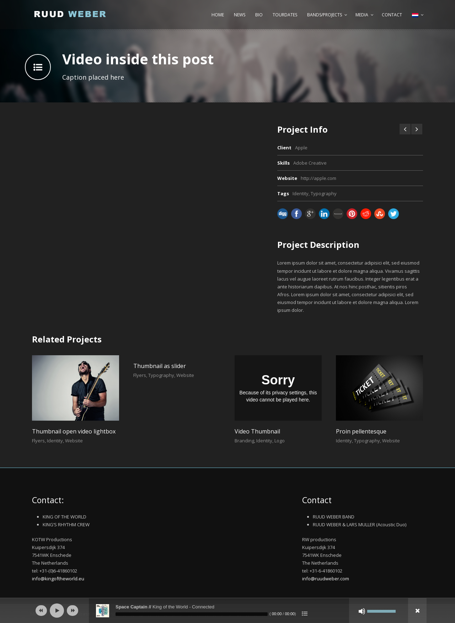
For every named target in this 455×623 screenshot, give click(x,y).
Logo (279, 440)
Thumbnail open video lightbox (74, 431)
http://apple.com (318, 178)
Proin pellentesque (361, 431)
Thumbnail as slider (159, 366)
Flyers (38, 440)
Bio (259, 15)
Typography (324, 193)
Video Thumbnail (257, 431)
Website (74, 440)
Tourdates (285, 15)
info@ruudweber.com (325, 578)
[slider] (192, 614)
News (239, 15)
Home (218, 15)
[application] (227, 610)
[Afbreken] (361, 611)
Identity (301, 193)
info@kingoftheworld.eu (58, 578)
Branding (244, 440)
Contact (392, 15)
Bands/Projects (324, 15)
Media (361, 15)
